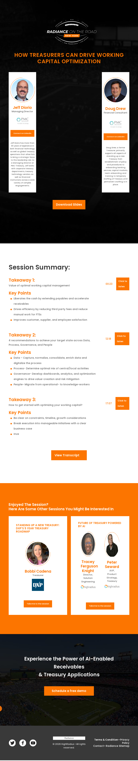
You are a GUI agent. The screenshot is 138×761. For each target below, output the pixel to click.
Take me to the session (38, 604)
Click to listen (122, 284)
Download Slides (69, 205)
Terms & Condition (106, 741)
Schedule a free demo (69, 691)
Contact (98, 746)
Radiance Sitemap (117, 746)
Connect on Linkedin (22, 133)
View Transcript (67, 455)
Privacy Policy (124, 742)
